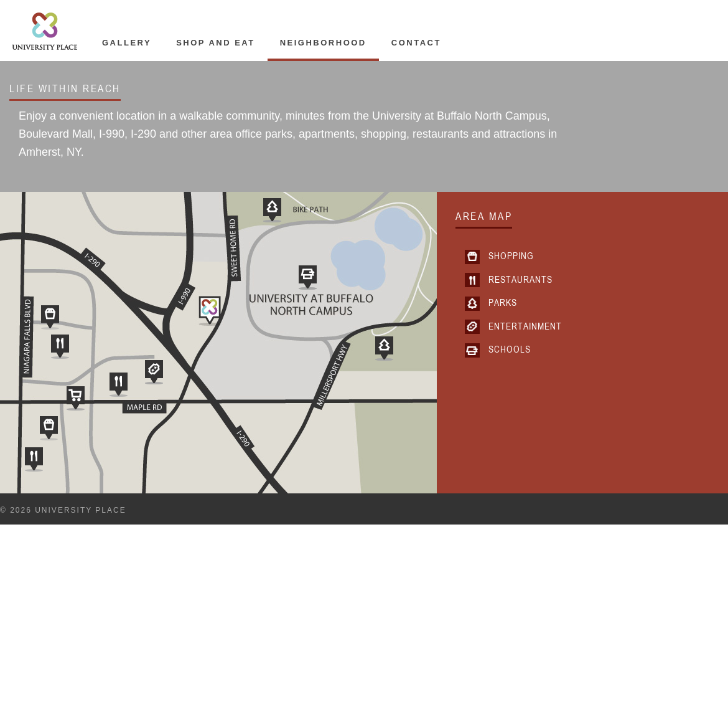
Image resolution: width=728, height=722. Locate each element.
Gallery (126, 42)
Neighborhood (323, 42)
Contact (416, 42)
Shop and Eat (215, 42)
